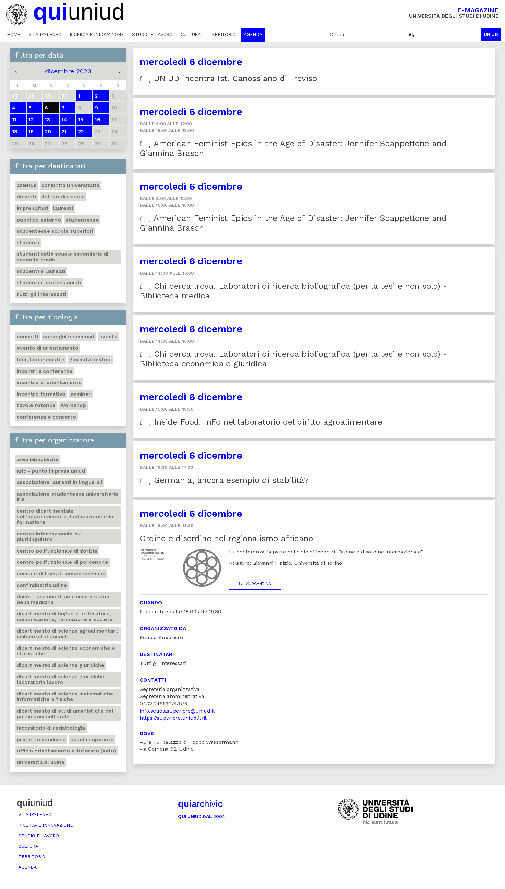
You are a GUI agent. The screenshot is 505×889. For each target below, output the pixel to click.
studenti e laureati (41, 271)
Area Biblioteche (38, 459)
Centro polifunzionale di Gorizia (57, 551)
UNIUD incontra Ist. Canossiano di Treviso (228, 78)
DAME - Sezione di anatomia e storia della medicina (63, 599)
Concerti (27, 337)
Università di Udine (40, 762)
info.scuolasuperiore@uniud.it (177, 711)
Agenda (253, 34)
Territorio (222, 34)
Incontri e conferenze (45, 371)
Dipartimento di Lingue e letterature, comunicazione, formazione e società (64, 616)
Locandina (255, 583)
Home (13, 34)
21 (64, 131)
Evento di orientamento (47, 348)
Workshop (73, 405)
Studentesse (82, 220)
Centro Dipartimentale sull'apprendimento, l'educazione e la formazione (65, 516)
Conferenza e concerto (46, 417)
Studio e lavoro (152, 34)
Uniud (491, 34)
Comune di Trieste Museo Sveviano (61, 574)
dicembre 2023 (68, 71)
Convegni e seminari (68, 337)
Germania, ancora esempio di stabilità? (224, 480)
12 (30, 120)
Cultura (191, 34)
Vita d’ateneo (45, 34)
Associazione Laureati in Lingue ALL (59, 482)
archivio (200, 804)
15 (80, 120)
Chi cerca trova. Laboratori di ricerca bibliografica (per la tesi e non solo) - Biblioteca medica (293, 290)
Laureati (63, 208)
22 (81, 131)
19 (31, 131)
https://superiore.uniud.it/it (173, 718)
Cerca (337, 35)
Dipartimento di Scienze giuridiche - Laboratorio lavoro (63, 680)
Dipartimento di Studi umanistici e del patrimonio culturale (65, 714)
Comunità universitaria (70, 185)
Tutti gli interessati (41, 294)
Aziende (27, 185)
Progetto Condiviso (41, 739)
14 (64, 120)
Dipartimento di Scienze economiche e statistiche (66, 651)
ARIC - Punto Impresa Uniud (51, 471)
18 (14, 131)
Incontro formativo (41, 394)
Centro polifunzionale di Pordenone (62, 562)
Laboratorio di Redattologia (51, 728)
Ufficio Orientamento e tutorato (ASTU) (66, 751)
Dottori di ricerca (63, 197)
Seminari (81, 394)
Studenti (28, 243)
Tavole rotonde (36, 405)
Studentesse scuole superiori (55, 231)
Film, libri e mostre (40, 359)
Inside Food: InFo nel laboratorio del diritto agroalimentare (261, 422)
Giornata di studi (90, 359)
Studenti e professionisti (49, 282)
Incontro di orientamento (49, 382)
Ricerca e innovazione (97, 34)
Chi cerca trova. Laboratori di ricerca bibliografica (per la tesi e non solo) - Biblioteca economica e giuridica (293, 358)
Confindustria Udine (42, 585)
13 (47, 120)
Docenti (26, 197)
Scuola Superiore (92, 739)
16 (97, 120)
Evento (108, 337)
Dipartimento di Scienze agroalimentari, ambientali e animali (67, 634)
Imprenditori (32, 208)
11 (14, 120)
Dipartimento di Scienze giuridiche (60, 665)
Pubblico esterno (39, 220)
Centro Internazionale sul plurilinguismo (49, 537)
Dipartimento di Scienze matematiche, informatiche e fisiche (66, 697)
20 (48, 131)
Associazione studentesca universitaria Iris (67, 497)
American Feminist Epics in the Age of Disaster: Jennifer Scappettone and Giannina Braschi (293, 148)
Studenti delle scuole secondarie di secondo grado (62, 257)
